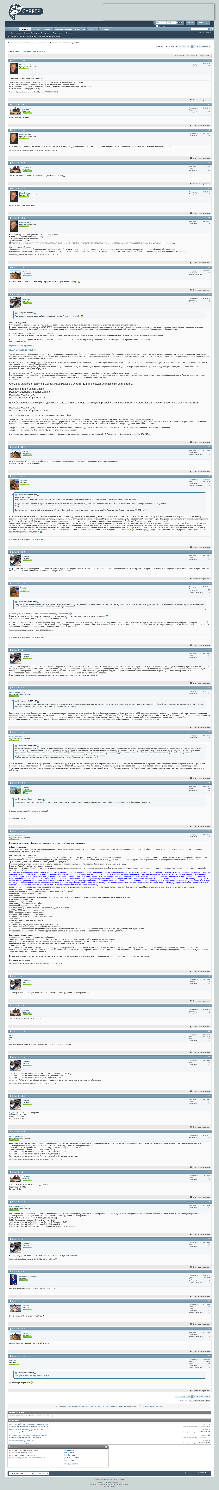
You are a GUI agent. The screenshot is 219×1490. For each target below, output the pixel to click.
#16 (209, 783)
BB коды (67, 1450)
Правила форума (71, 1464)
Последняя (205, 47)
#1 (209, 60)
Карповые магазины (63, 29)
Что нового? (105, 29)
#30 (209, 1356)
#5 (209, 188)
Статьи (13, 29)
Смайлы (67, 1453)
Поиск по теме (191, 56)
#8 (209, 294)
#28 (209, 1301)
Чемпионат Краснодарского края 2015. (29, 51)
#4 (209, 163)
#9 (209, 447)
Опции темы (179, 56)
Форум (25, 29)
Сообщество (45, 33)
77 (209, 274)
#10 (209, 476)
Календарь (35, 33)
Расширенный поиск (204, 33)
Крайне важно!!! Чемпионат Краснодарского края (28, 1424)
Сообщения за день (15, 33)
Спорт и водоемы (25, 43)
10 (209, 485)
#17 (209, 831)
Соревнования (41, 43)
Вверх (208, 1401)
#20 (209, 1031)
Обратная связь (191, 1473)
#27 (209, 1271)
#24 (209, 1172)
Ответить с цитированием (200, 100)
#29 (209, 1328)
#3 (209, 130)
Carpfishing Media (53, 36)
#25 (209, 1202)
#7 (209, 267)
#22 (209, 1096)
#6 (209, 218)
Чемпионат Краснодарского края (21, 1441)
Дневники (36, 29)
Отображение (203, 56)
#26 (209, 1239)
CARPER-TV (80, 29)
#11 (209, 552)
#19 (209, 1005)
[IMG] (66, 1455)
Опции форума (58, 33)
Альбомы (48, 29)
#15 (209, 732)
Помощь (190, 23)
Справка (27, 33)
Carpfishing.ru (31, 36)
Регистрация (203, 23)
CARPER (201, 1473)
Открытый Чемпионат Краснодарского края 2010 (28, 1435)
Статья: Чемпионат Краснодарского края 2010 (26, 1430)
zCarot (113, 1486)
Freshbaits (41, 36)
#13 (209, 650)
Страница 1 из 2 (184, 46)
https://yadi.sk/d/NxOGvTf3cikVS (22, 350)
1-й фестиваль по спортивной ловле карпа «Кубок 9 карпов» (80, 1406)
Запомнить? (161, 26)
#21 (209, 1057)
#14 (209, 688)
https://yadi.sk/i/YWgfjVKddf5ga (21, 346)
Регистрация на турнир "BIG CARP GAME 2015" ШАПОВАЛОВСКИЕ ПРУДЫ (134, 1406)
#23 (209, 1131)
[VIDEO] (67, 1458)
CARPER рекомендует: (16, 36)
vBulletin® (109, 1483)
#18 (209, 976)
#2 (209, 104)
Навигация (70, 33)
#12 (209, 583)
